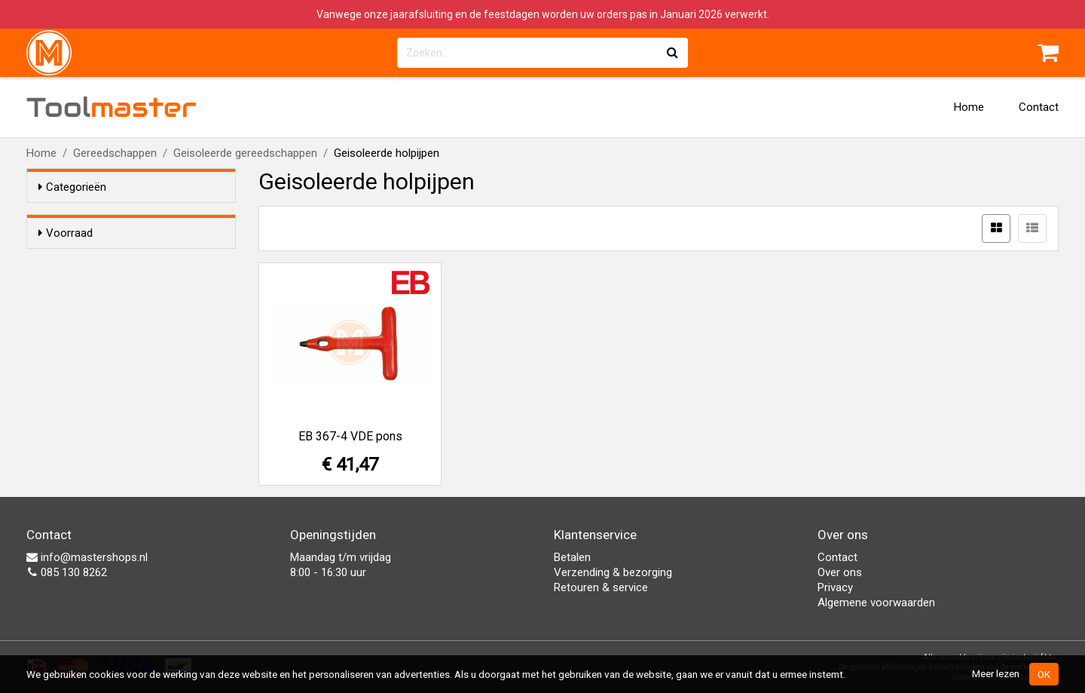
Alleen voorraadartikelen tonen (136, 261)
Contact (1039, 107)
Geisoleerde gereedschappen (245, 153)
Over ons (840, 572)
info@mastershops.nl (87, 557)
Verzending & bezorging (613, 572)
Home (969, 107)
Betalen (572, 557)
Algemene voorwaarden (876, 602)
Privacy (835, 587)
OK (1044, 674)
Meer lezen (995, 673)
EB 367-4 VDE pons (350, 436)
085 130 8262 (66, 572)
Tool (111, 107)
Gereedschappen (115, 153)
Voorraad (65, 233)
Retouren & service (601, 587)
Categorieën (72, 187)
